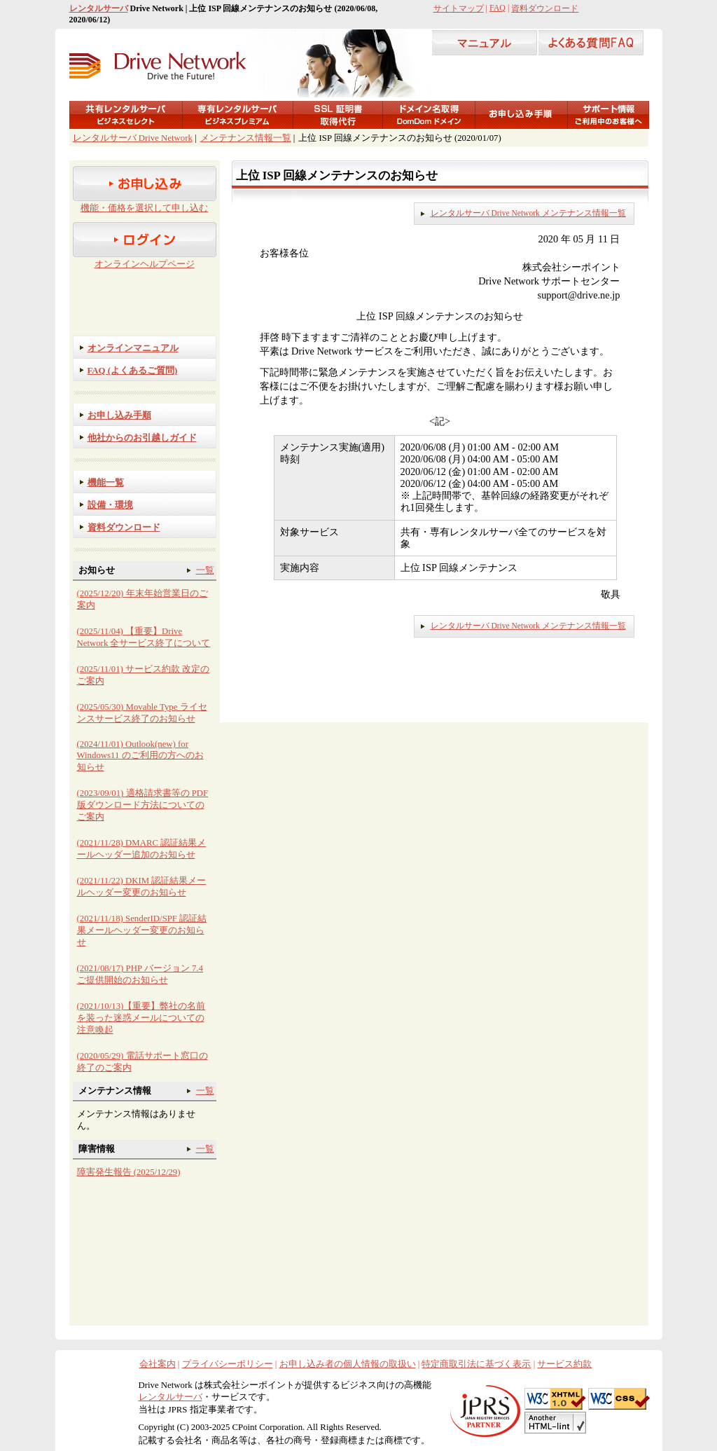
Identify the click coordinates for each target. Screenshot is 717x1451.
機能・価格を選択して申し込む (144, 208)
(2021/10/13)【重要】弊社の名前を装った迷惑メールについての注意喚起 (141, 1018)
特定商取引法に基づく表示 (476, 1364)
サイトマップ (458, 8)
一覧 (205, 570)
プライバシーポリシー (227, 1364)
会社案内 (157, 1364)
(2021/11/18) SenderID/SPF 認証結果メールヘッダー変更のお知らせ (142, 930)
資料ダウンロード (544, 8)
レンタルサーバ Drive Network (133, 138)
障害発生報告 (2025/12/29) (129, 1172)
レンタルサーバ (98, 8)
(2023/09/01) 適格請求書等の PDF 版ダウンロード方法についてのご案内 (143, 805)
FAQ (497, 8)
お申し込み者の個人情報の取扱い (347, 1364)
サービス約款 (564, 1364)
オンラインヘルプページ (145, 264)
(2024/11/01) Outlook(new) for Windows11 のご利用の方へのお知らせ (140, 755)
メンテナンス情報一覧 (245, 138)
